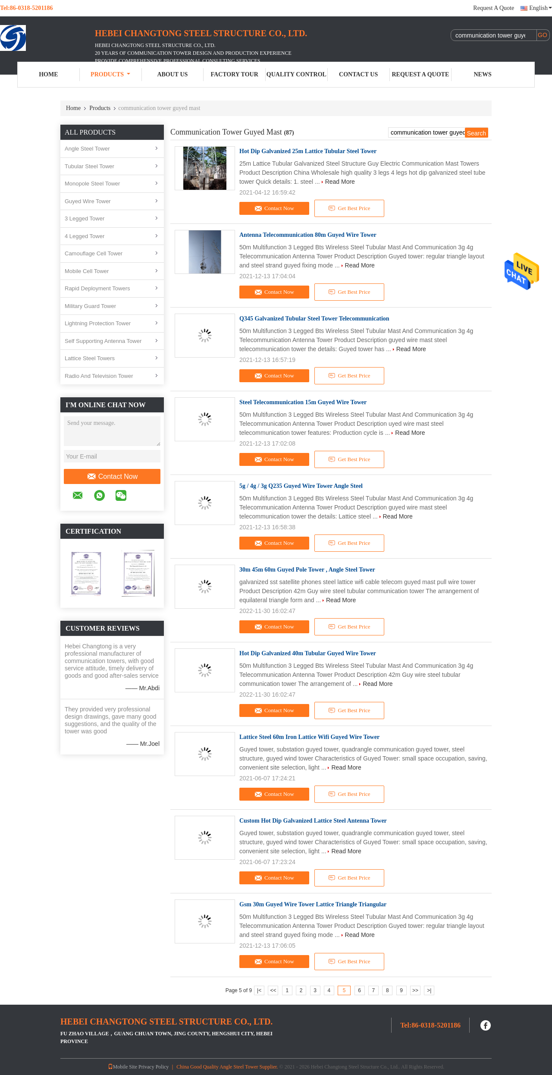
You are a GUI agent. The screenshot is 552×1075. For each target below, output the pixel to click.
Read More (340, 181)
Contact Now (112, 477)
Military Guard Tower (90, 306)
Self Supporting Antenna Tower (103, 341)
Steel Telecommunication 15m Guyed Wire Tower (303, 402)
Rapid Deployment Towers (97, 288)
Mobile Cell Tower (87, 271)
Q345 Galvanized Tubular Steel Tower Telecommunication (314, 318)
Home (48, 74)
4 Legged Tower (84, 236)
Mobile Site (122, 1067)
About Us (172, 74)
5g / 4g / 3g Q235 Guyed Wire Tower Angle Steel (301, 486)
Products (110, 74)
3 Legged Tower (84, 218)
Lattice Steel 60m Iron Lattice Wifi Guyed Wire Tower (309, 737)
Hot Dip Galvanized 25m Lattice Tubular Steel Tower (307, 151)
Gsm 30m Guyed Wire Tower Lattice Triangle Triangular (312, 904)
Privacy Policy (153, 1067)
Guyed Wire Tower (88, 201)
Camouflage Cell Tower (93, 253)
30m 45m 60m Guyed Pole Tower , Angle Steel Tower (307, 569)
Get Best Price (349, 208)
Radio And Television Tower (99, 376)
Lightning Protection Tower (98, 323)
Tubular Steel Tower (89, 166)
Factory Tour (234, 74)
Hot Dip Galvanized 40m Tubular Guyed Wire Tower (307, 653)
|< (259, 990)
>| (429, 990)
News (483, 74)
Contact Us (358, 74)
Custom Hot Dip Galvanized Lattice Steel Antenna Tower (313, 820)
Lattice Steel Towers (90, 358)
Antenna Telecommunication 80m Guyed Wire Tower (307, 235)
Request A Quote (493, 8)
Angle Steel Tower (87, 148)
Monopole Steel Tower (92, 183)
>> (415, 990)
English (540, 8)
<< (273, 990)
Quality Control (296, 74)
